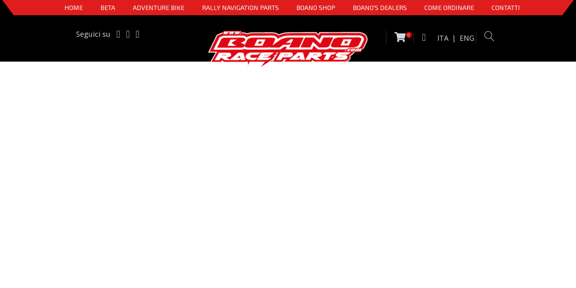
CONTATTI (506, 7)
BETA (107, 7)
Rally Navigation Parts (240, 7)
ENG (467, 38)
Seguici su (93, 34)
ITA (442, 38)
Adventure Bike (158, 7)
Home (73, 7)
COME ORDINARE (449, 7)
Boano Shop (315, 7)
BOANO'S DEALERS (380, 7)
